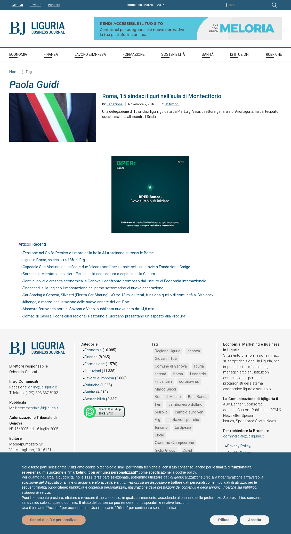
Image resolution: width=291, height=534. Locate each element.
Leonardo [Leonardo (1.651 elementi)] (198, 374)
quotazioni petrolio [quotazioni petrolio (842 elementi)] (183, 420)
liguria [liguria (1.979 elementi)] (199, 366)
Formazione (95, 364)
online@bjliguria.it (42, 387)
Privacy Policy (238, 446)
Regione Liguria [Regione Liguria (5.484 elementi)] (167, 351)
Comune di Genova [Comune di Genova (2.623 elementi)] (171, 366)
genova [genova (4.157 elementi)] (194, 351)
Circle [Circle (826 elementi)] (159, 435)
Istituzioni (172, 104)
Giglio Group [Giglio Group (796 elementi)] (165, 450)
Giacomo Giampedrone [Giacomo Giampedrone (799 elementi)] (174, 443)
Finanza (91, 357)
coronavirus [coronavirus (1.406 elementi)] (189, 381)
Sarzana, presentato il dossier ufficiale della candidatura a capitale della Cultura (89, 274)
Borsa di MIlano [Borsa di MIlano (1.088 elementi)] (168, 397)
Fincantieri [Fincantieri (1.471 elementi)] (163, 381)
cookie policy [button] (185, 472)
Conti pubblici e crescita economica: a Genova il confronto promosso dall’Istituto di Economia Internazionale (114, 281)
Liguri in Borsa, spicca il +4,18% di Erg (54, 260)
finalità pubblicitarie (51, 487)
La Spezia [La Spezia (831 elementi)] (183, 427)
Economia (93, 350)
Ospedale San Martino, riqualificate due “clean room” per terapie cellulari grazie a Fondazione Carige (106, 267)
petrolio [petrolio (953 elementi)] (161, 412)
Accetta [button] (254, 520)
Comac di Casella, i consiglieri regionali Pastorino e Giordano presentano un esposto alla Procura (104, 316)
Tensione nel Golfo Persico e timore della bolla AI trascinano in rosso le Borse (88, 253)
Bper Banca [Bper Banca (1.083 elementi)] (197, 397)
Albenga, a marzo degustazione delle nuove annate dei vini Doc (76, 302)
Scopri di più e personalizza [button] (53, 520)
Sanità (90, 392)
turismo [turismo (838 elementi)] (161, 427)
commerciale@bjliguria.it (38, 408)
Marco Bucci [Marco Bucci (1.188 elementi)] (165, 389)
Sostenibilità (95, 399)
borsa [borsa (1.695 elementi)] (178, 374)
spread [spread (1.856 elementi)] (160, 374)
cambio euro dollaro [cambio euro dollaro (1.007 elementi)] (185, 404)
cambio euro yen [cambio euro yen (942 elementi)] (189, 412)
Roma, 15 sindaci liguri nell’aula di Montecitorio (161, 96)
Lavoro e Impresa (99, 378)
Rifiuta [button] (224, 520)
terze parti (102, 477)
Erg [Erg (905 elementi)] (157, 420)
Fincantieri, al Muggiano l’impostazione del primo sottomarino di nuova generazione (93, 288)
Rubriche (92, 385)
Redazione (115, 104)
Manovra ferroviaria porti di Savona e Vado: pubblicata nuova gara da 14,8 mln (88, 309)
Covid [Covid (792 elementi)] (187, 450)
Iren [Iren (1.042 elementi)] (158, 404)
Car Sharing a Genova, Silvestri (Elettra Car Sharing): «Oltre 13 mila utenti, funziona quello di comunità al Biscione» (118, 295)
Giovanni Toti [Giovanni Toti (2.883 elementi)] (166, 358)
